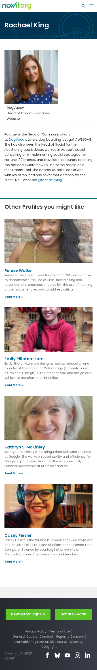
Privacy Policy (35, 631)
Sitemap (76, 641)
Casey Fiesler (18, 535)
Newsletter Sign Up (28, 614)
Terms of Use (59, 631)
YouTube (67, 655)
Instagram (77, 655)
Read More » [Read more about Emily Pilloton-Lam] (13, 385)
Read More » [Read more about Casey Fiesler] (13, 562)
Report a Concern (70, 636)
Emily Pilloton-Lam (24, 359)
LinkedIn (87, 655)
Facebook (47, 655)
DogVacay (17, 139)
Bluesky (57, 655)
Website (13, 118)
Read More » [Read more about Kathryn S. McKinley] (13, 473)
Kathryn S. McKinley (24, 447)
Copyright (49, 646)
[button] (83, 7)
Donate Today (73, 614)
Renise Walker (18, 270)
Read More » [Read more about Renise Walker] (13, 297)
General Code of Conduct (33, 636)
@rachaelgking (50, 180)
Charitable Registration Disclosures (40, 641)
